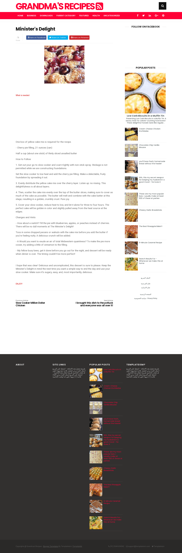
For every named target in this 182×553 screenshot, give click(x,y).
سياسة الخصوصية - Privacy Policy (145, 298)
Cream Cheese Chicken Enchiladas (149, 130)
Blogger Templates (50, 546)
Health (96, 15)
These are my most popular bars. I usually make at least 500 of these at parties (151, 196)
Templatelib (77, 546)
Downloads (46, 15)
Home (20, 15)
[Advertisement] (64, 120)
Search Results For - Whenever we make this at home (151, 260)
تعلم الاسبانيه (145, 288)
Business (31, 15)
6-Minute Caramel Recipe (150, 242)
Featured (84, 15)
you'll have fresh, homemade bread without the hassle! (152, 162)
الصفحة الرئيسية (145, 294)
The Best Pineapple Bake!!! (150, 226)
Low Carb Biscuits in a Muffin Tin (145, 115)
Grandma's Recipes (59, 6)
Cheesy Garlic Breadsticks (150, 210)
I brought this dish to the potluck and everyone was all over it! (93, 303)
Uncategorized (112, 15)
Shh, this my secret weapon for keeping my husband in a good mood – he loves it (152, 179)
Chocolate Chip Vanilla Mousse (149, 146)
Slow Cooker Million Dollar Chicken (35, 303)
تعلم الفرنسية (145, 284)
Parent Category (65, 15)
